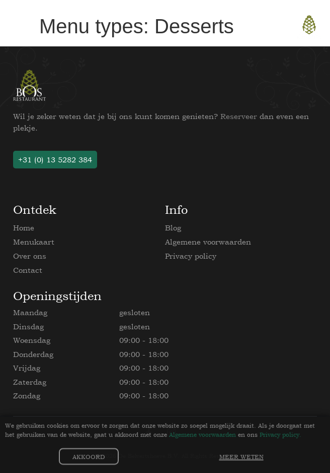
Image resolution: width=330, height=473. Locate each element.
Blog (173, 227)
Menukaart (33, 242)
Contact (27, 270)
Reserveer (238, 116)
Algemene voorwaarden (208, 242)
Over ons (29, 256)
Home (23, 227)
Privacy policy (190, 256)
